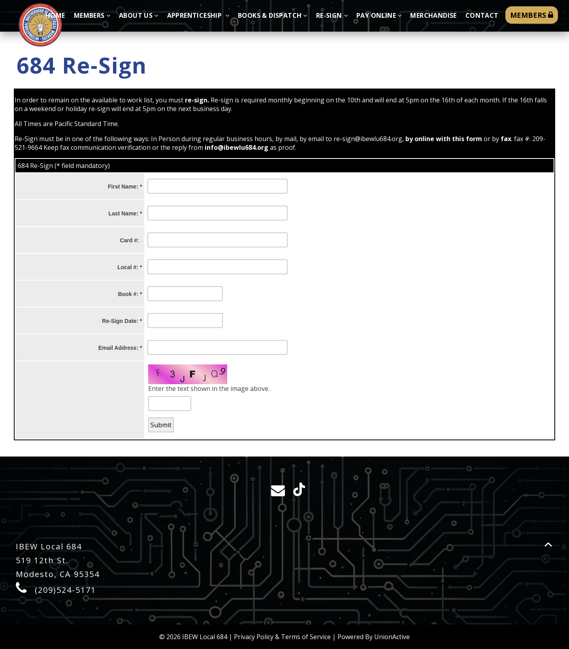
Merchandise (433, 15)
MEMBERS (531, 15)
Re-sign (332, 15)
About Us (138, 15)
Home (55, 15)
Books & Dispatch (272, 15)
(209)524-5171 (65, 590)
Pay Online (378, 15)
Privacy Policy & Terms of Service (282, 636)
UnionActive (392, 636)
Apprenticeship (198, 15)
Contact (482, 15)
